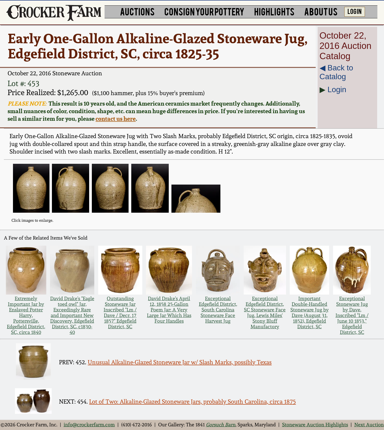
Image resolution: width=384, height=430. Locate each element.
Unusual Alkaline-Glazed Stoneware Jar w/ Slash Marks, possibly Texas (180, 362)
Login (336, 89)
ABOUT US (320, 11)
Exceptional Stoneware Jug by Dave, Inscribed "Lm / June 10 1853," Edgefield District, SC (352, 315)
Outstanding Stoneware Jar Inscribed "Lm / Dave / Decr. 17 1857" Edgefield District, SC (120, 313)
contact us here (116, 118)
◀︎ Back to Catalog (336, 72)
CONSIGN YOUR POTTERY (204, 11)
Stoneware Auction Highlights (315, 425)
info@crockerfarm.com (89, 425)
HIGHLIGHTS (274, 11)
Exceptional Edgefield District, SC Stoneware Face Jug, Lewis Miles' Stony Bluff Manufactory (265, 313)
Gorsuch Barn (220, 425)
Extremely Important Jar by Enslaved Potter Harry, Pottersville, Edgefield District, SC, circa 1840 (26, 315)
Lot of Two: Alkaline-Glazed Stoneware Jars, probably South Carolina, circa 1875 (192, 401)
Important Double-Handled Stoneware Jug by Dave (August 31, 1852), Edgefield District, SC (309, 313)
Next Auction (369, 425)
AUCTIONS (137, 11)
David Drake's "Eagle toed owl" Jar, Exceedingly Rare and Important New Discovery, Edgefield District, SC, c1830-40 (72, 315)
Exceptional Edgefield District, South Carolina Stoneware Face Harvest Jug (218, 310)
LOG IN (354, 11)
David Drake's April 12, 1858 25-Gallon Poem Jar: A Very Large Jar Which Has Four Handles (169, 310)
